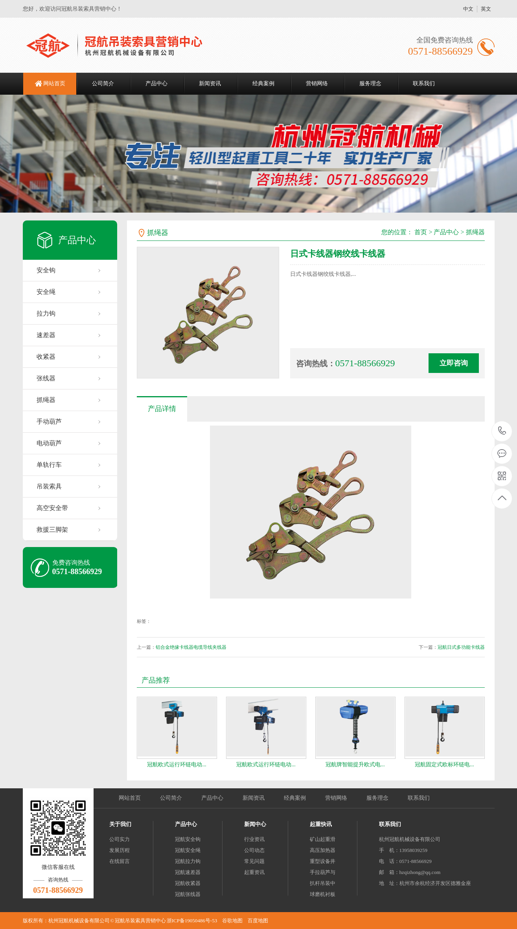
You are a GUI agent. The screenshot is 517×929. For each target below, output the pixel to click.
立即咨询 (454, 363)
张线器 (46, 378)
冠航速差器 (188, 872)
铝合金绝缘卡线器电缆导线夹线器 (191, 647)
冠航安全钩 (188, 839)
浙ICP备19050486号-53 (192, 920)
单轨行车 (49, 464)
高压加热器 (322, 850)
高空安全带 (52, 508)
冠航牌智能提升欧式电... (355, 764)
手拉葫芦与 (322, 872)
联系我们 (424, 83)
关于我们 (120, 824)
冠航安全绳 (188, 850)
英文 (486, 9)
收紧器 (46, 356)
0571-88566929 (502, 431)
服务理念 (370, 83)
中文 (468, 9)
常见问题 (254, 861)
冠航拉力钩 (188, 861)
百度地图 (258, 920)
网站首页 (54, 83)
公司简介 (103, 83)
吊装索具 (49, 486)
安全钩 (46, 270)
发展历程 (119, 850)
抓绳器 (46, 400)
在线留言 (119, 861)
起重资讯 (254, 872)
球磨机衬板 (322, 894)
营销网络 (317, 83)
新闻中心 (255, 824)
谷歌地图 (232, 920)
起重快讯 (321, 824)
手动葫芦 (49, 421)
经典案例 (263, 83)
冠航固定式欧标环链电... (444, 764)
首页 (420, 232)
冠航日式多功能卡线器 (461, 647)
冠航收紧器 (188, 883)
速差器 (46, 335)
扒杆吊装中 (322, 883)
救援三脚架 (52, 529)
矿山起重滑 (322, 839)
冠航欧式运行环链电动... (176, 764)
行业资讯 (254, 839)
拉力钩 (46, 313)
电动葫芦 (49, 443)
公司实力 (119, 839)
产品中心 (156, 83)
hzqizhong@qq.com (420, 872)
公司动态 (254, 850)
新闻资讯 (210, 83)
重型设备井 (322, 861)
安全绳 (46, 291)
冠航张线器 (188, 894)
